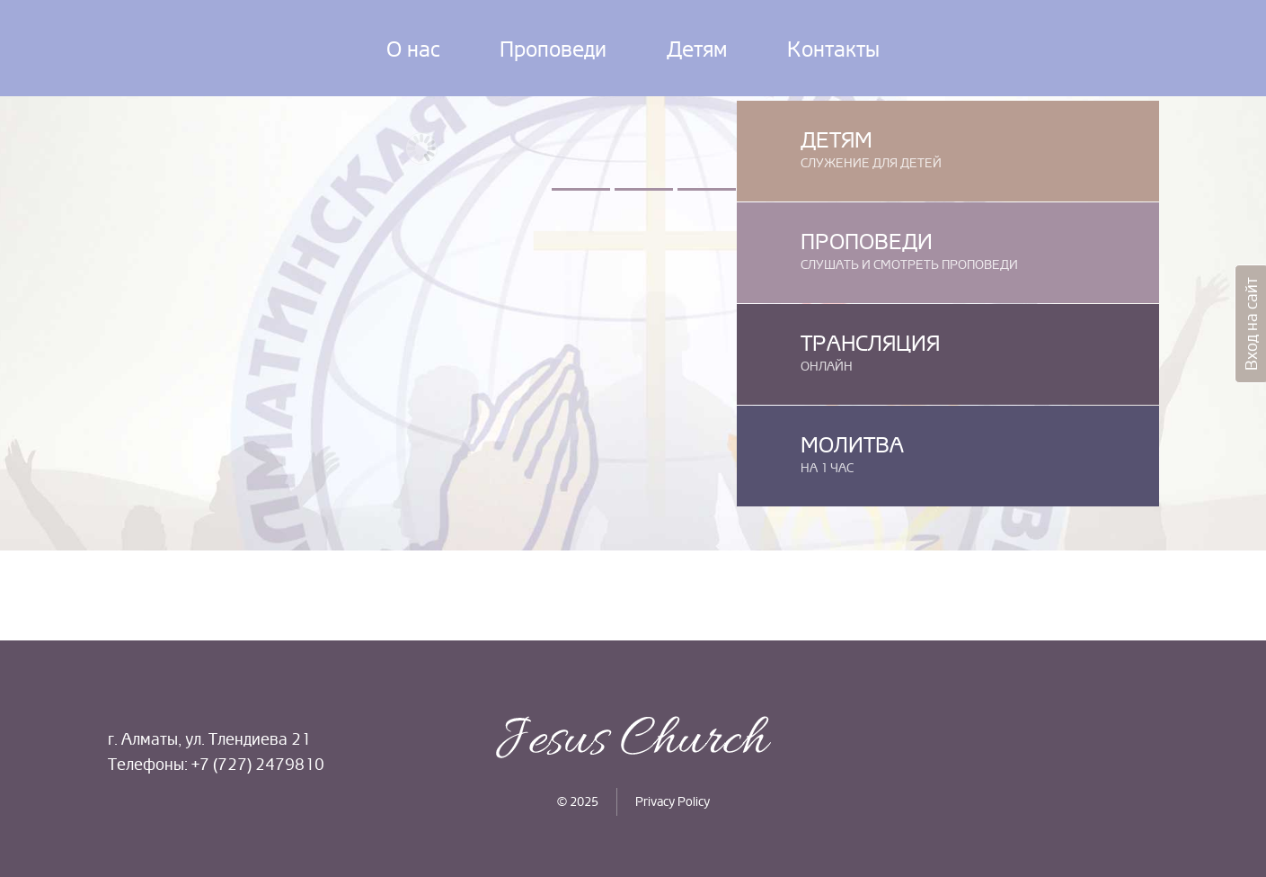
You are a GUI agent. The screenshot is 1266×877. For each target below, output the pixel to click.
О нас (412, 49)
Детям (697, 49)
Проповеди (553, 49)
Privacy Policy (672, 802)
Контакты (833, 49)
